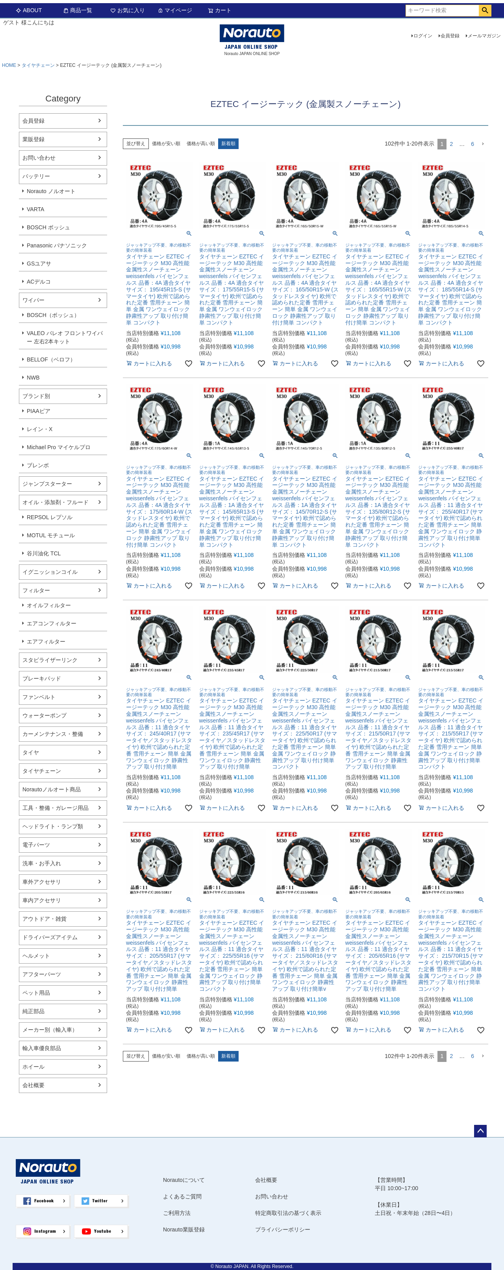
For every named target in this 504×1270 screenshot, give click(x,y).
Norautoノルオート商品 (51, 789)
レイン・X (39, 429)
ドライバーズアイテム (50, 937)
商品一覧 (77, 10)
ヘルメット (36, 956)
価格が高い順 (201, 143)
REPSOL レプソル (49, 517)
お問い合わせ (39, 158)
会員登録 (450, 36)
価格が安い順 (166, 143)
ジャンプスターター (47, 484)
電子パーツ (36, 845)
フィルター (36, 590)
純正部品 (33, 1011)
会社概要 (33, 1085)
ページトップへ (480, 1131)
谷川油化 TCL (44, 553)
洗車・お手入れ (41, 863)
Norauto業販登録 (184, 1229)
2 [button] (451, 144)
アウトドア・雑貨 (44, 919)
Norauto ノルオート (51, 191)
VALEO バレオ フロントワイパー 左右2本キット (65, 337)
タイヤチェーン (38, 65)
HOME (9, 65)
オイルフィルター (49, 605)
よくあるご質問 (182, 1196)
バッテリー (36, 176)
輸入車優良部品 (41, 1048)
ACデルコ (39, 281)
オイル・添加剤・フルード (55, 502)
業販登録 (33, 139)
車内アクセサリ (41, 900)
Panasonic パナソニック (57, 245)
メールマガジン (484, 36)
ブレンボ (38, 465)
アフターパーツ (41, 974)
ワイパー (33, 300)
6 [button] (472, 144)
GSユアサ (39, 263)
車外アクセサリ (41, 882)
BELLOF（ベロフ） (51, 359)
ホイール (33, 1067)
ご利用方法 (177, 1213)
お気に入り (127, 10)
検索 (485, 10)
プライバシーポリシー (282, 1229)
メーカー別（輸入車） (50, 1030)
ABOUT (29, 10)
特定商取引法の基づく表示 (288, 1213)
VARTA (35, 209)
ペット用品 (36, 993)
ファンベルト (39, 697)
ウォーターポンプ (44, 715)
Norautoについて (184, 1180)
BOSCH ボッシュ (48, 227)
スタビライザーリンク (50, 660)
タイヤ (30, 752)
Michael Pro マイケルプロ (59, 447)
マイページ (175, 10)
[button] (482, 144)
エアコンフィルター (51, 623)
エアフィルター (46, 641)
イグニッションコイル (50, 572)
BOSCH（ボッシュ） (53, 315)
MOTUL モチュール (51, 535)
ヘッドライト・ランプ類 (52, 826)
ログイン (422, 36)
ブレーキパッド (41, 678)
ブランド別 (36, 396)
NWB (33, 377)
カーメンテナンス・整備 (52, 734)
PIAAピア (38, 411)
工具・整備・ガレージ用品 (55, 808)
